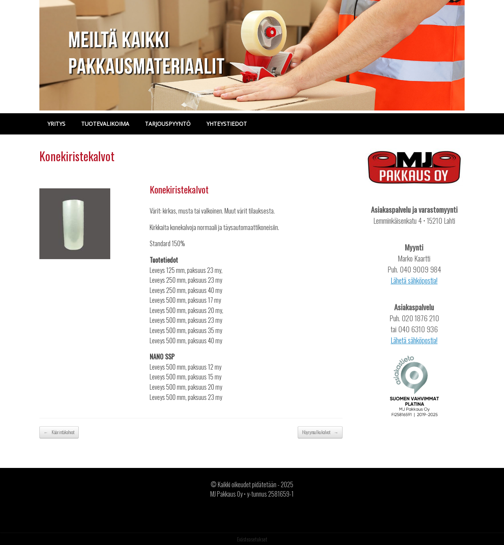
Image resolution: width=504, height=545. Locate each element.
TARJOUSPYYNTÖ (168, 123)
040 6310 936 (418, 329)
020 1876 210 (420, 318)
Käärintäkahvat (59, 432)
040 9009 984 (420, 269)
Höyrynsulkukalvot (320, 432)
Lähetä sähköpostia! (414, 280)
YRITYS (56, 123)
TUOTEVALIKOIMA (105, 123)
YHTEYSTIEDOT (226, 123)
